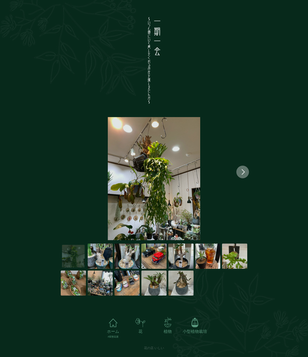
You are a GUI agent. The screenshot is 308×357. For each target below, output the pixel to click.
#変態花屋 (113, 337)
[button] (242, 172)
